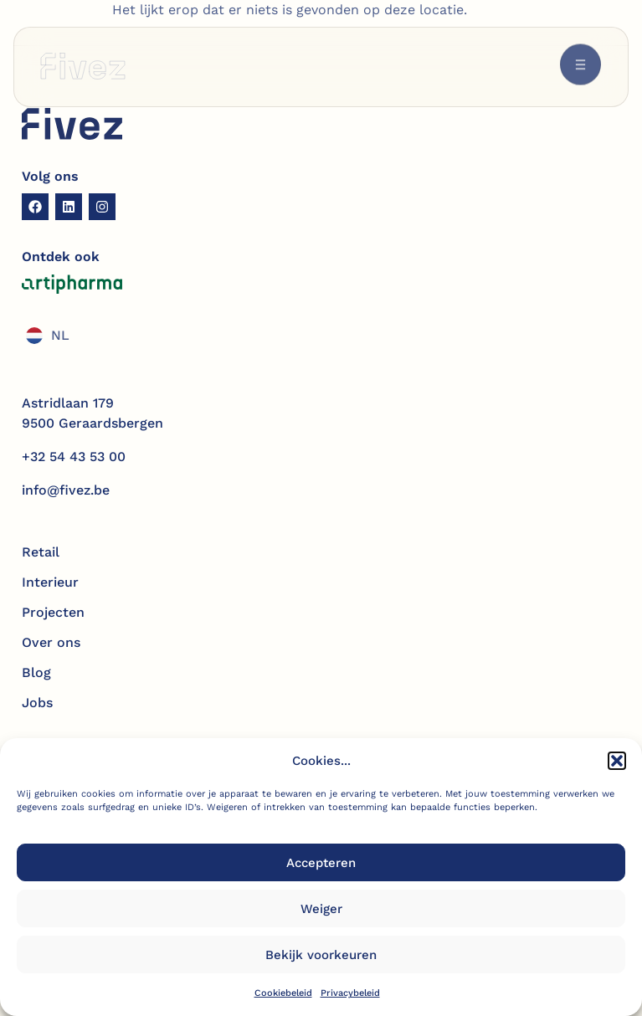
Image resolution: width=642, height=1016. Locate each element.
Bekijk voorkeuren (321, 956)
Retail (40, 552)
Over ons (51, 642)
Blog (36, 672)
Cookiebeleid (283, 994)
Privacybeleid (350, 994)
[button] (617, 762)
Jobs (37, 703)
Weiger (321, 910)
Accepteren (321, 864)
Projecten (53, 612)
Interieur (50, 582)
